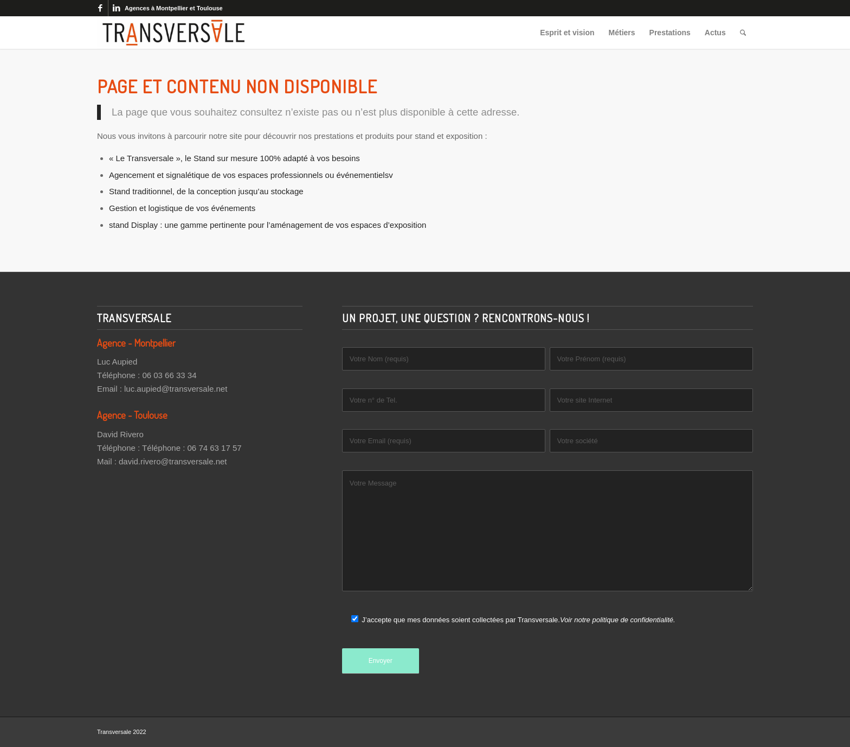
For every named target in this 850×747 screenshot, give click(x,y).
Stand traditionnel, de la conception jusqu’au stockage (206, 191)
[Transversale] (173, 32)
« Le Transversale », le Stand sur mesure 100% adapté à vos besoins (234, 158)
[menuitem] (567, 32)
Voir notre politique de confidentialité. (617, 620)
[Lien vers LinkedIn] (116, 8)
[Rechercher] (743, 32)
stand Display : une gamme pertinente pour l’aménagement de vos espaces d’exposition (267, 224)
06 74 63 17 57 (215, 447)
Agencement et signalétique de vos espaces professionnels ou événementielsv (251, 175)
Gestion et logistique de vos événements (182, 208)
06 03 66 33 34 (169, 375)
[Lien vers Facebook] (100, 8)
